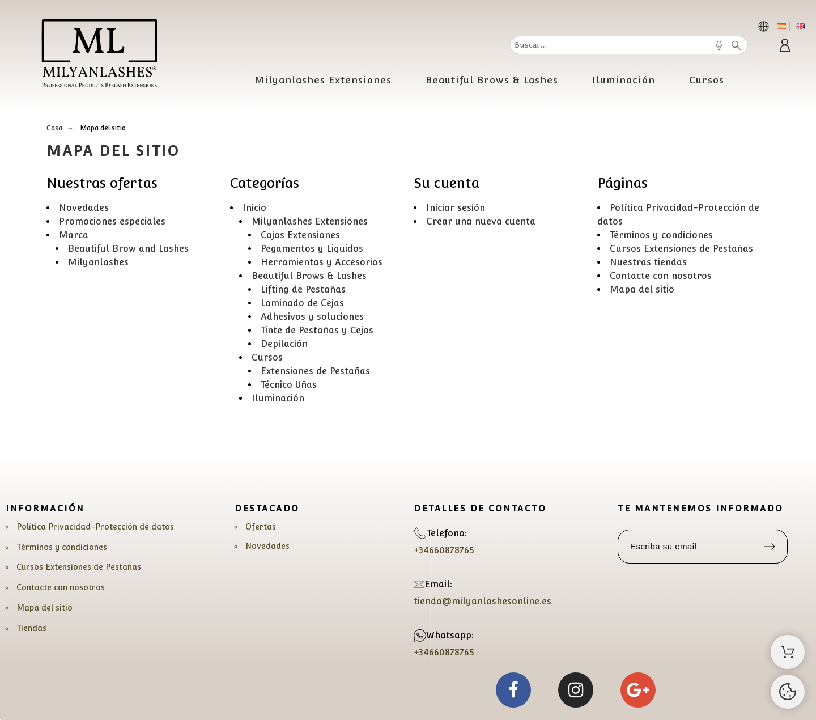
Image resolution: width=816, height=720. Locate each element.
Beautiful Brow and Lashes (128, 248)
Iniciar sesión (455, 207)
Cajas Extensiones (300, 235)
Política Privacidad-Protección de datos (95, 526)
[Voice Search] (719, 45)
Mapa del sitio (642, 289)
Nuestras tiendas (648, 262)
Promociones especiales (112, 221)
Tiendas (31, 628)
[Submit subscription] (769, 546)
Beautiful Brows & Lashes (309, 275)
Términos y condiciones (661, 235)
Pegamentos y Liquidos (312, 248)
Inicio (254, 207)
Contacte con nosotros (661, 275)
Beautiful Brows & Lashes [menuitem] (492, 80)
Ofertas (260, 526)
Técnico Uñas (289, 384)
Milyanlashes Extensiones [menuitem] (323, 80)
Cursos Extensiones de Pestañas (681, 248)
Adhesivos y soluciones (312, 316)
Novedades (84, 207)
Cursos (267, 357)
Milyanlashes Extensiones (310, 221)
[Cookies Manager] (788, 692)
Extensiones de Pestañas (315, 371)
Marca (73, 235)
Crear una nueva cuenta (481, 221)
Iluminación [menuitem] (623, 80)
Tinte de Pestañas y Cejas (317, 330)
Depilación (284, 343)
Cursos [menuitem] (706, 80)
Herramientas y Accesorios (321, 262)
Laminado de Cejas (302, 303)
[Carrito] (788, 652)
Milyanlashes (98, 262)
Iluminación (278, 398)
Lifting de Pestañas (303, 289)
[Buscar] (629, 45)
